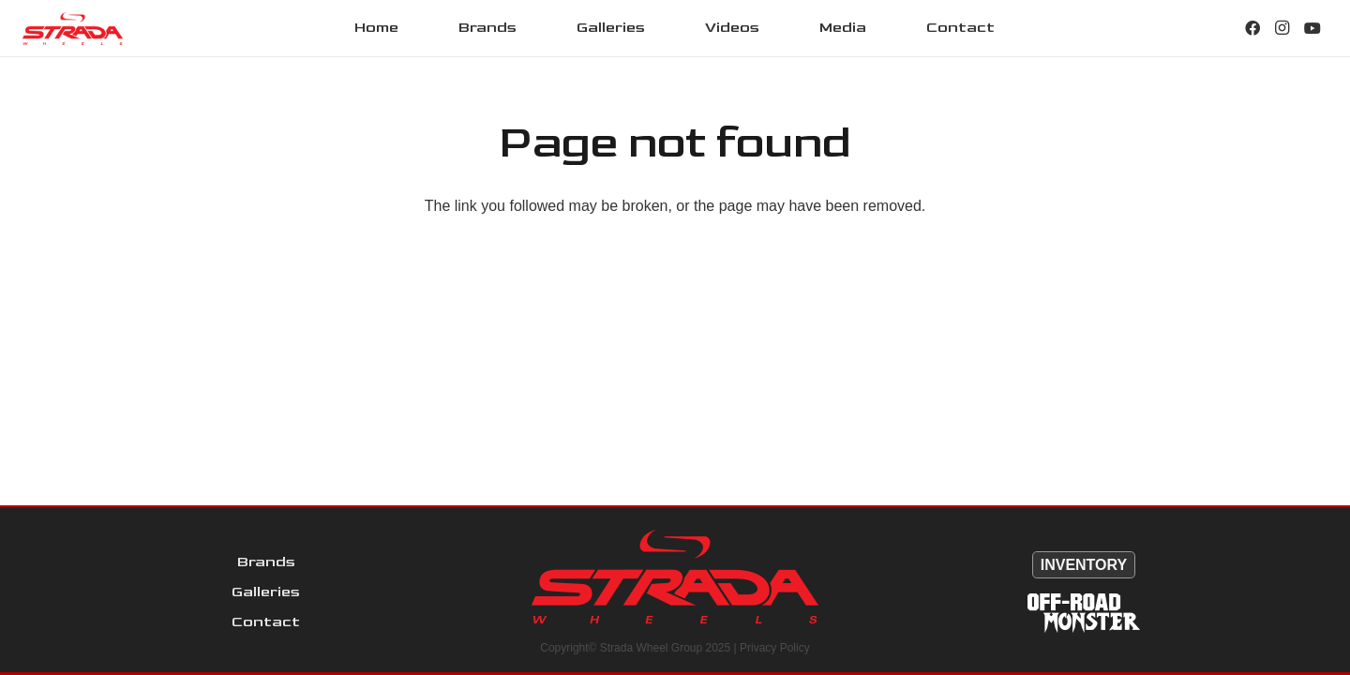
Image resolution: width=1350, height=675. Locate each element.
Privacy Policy (775, 647)
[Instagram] (1283, 28)
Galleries (266, 592)
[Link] (72, 28)
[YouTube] (1313, 28)
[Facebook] (1253, 28)
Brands (266, 562)
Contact (266, 622)
